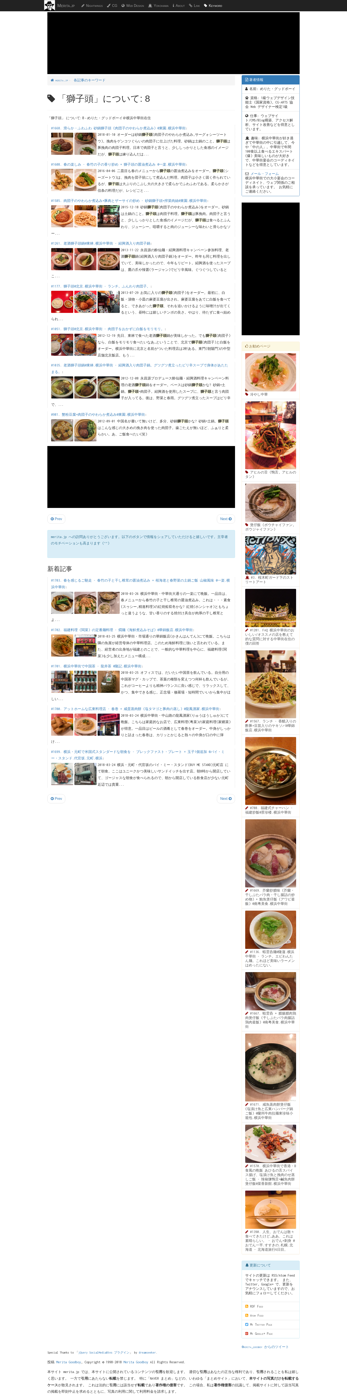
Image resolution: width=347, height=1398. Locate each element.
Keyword (215, 6)
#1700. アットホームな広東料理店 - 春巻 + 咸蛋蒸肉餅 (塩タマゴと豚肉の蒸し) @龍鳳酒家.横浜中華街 (135, 709)
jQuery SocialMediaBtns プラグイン (103, 1352)
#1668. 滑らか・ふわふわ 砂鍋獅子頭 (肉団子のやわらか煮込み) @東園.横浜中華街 (118, 128)
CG (114, 6)
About (180, 6)
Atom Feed (254, 1315)
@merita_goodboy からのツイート (265, 1347)
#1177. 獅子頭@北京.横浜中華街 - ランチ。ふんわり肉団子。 (100, 286)
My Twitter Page (258, 1324)
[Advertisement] (173, 50)
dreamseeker (147, 1352)
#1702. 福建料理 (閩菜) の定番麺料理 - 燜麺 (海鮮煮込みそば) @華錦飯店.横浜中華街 (122, 630)
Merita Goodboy (68, 1362)
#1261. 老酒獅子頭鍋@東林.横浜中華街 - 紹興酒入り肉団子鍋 (100, 243)
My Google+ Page (259, 1333)
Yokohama (161, 6)
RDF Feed (254, 1306)
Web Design (135, 6)
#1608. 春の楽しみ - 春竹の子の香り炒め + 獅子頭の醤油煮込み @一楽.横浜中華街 (118, 164)
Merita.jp (66, 5)
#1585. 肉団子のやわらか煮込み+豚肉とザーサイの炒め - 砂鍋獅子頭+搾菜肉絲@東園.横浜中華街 (129, 201)
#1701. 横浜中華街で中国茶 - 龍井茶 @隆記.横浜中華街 (96, 666)
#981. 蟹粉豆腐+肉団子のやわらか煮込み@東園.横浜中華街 (98, 414)
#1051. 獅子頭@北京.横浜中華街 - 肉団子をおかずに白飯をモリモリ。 (107, 329)
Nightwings (94, 6)
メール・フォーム (265, 174)
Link (197, 6)
